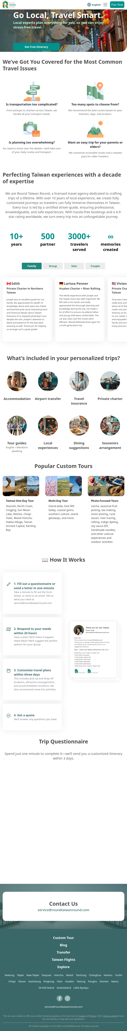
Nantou (108, 975)
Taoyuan (46, 975)
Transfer (63, 952)
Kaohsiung (34, 981)
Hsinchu (59, 975)
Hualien (69, 981)
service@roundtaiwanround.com (63, 910)
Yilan (59, 981)
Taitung (81, 981)
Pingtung (48, 981)
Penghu (92, 981)
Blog (63, 945)
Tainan (22, 981)
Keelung (9, 975)
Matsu (115, 981)
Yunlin (118, 975)
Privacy (93, 1016)
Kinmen (104, 981)
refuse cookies (110, 1016)
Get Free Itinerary (36, 47)
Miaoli (69, 975)
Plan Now (117, 4)
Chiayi (12, 981)
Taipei (20, 975)
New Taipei (32, 975)
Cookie (82, 1016)
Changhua (95, 975)
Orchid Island (46, 987)
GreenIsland (64, 987)
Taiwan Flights (63, 959)
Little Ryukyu (81, 987)
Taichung (81, 975)
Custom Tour (63, 937)
